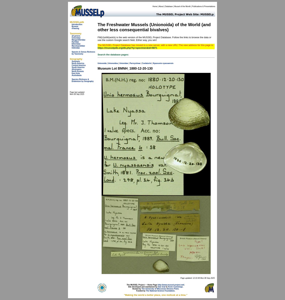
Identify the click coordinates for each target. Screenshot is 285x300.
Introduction (77, 24)
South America (78, 67)
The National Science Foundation (160, 291)
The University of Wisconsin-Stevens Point (160, 289)
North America (78, 63)
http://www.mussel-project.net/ (171, 285)
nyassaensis (168, 63)
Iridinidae (76, 48)
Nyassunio (157, 63)
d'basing (75, 28)
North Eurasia (78, 71)
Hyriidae (75, 42)
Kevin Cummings (175, 287)
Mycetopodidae (78, 46)
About (161, 6)
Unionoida (102, 63)
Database (169, 6)
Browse (75, 26)
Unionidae (76, 38)
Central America (78, 65)
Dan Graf (162, 287)
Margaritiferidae (78, 40)
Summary (76, 61)
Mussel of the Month (182, 6)
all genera (76, 36)
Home (154, 6)
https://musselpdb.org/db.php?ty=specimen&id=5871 (127, 48)
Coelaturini (146, 63)
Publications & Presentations (203, 6)
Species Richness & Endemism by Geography (83, 80)
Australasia (76, 75)
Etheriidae (76, 44)
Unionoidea (113, 63)
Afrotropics (76, 69)
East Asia (76, 73)
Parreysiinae (135, 63)
